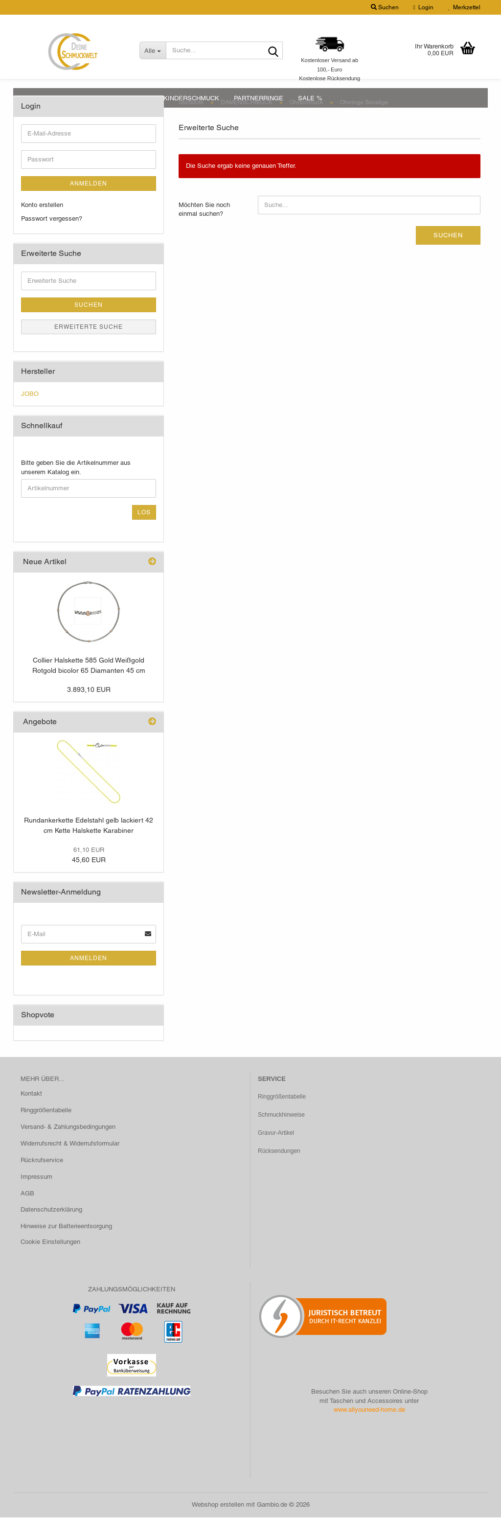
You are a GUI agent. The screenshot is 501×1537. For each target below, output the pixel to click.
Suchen (448, 254)
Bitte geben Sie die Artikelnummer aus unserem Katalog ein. (76, 487)
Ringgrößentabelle (46, 1129)
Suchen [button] (385, 7)
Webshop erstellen (218, 1524)
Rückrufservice (42, 1179)
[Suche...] (152, 50)
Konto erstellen (42, 224)
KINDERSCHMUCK (191, 98)
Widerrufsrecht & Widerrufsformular (70, 1163)
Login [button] (423, 7)
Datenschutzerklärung (51, 1229)
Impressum (36, 1196)
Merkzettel (464, 7)
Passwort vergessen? (51, 238)
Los (144, 531)
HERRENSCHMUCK (120, 98)
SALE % (310, 98)
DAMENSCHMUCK (49, 98)
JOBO (30, 413)
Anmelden (88, 203)
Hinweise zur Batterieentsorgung (66, 1245)
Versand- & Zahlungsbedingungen (68, 1146)
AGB (27, 1212)
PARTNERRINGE (258, 98)
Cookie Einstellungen (50, 1261)
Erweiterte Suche (88, 346)
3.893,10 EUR (89, 709)
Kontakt (31, 1113)
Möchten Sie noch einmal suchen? (204, 229)
